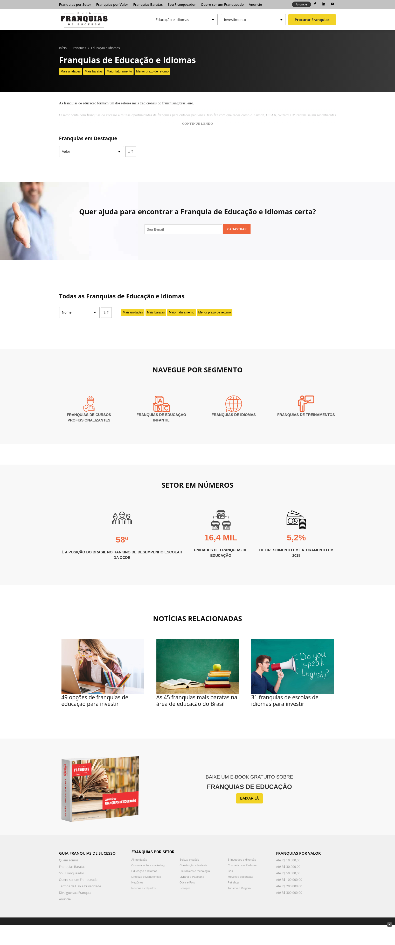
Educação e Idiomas (105, 48)
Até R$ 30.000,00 (288, 866)
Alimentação (139, 859)
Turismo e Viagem (239, 888)
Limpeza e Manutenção (146, 876)
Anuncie (255, 4)
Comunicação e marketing (148, 865)
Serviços (184, 888)
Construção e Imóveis (193, 865)
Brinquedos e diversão (242, 859)
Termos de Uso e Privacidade (80, 886)
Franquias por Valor (112, 4)
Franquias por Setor (75, 4)
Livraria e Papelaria (191, 876)
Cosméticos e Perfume (242, 865)
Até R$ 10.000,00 (288, 860)
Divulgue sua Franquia (75, 892)
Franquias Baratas (148, 4)
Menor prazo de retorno (152, 71)
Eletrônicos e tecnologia (194, 871)
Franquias (79, 48)
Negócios (137, 882)
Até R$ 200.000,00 (289, 886)
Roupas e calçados (143, 888)
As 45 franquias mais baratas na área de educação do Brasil (196, 700)
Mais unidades (71, 71)
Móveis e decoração (240, 876)
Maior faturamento (119, 71)
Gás (230, 871)
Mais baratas (94, 71)
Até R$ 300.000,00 (289, 892)
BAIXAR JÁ (249, 798)
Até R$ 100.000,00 (289, 879)
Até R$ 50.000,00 (288, 873)
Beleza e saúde (189, 859)
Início (63, 48)
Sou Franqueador (182, 4)
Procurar (312, 19)
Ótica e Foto (187, 882)
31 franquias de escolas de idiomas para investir (285, 700)
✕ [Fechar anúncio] (389, 924)
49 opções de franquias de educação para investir (94, 700)
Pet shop (233, 882)
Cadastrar (237, 229)
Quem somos (69, 860)
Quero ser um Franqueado (222, 4)
